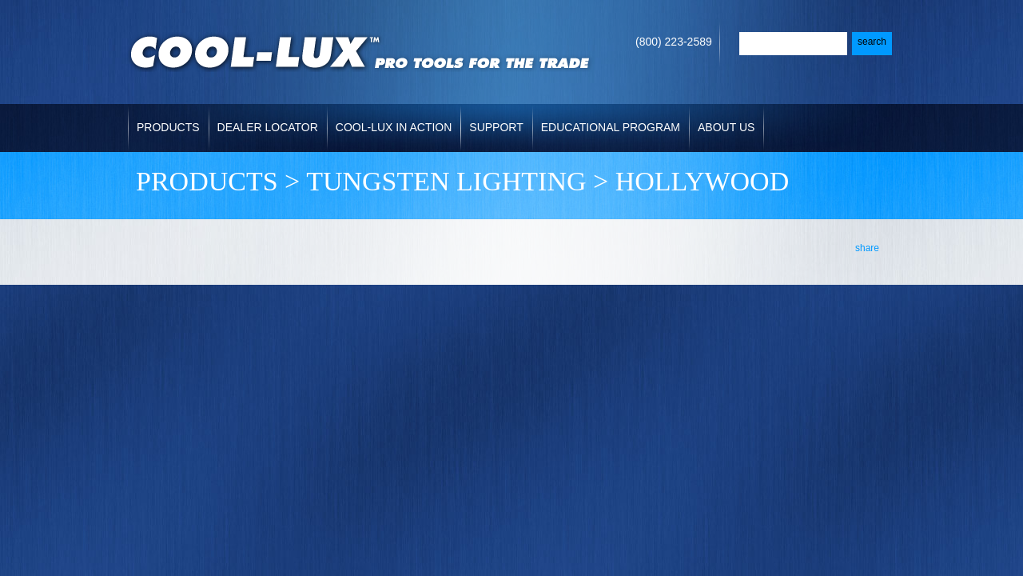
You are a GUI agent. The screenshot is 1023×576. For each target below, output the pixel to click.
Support (496, 127)
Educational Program (610, 127)
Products (168, 127)
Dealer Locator (267, 127)
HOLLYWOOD (702, 181)
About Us (726, 127)
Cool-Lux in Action (394, 127)
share (867, 248)
